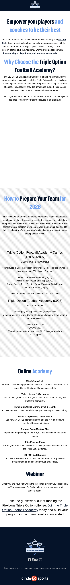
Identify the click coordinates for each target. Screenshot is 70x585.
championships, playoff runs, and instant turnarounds (29, 53)
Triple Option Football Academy (39, 568)
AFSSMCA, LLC (19, 568)
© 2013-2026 (8, 568)
